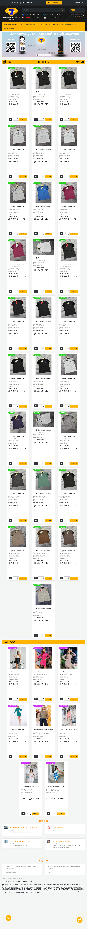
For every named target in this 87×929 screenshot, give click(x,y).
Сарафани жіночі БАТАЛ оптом (56, 786)
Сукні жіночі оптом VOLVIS (69, 729)
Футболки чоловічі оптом (18, 92)
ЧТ (77, 15)
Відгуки (43, 861)
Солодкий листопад (58, 827)
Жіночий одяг (15, 24)
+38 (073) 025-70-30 (34, 14)
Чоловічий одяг (8, 24)
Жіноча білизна (24, 24)
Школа (62, 24)
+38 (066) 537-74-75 (34, 17)
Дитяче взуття (56, 24)
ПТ (79, 15)
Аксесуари (67, 24)
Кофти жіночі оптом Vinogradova (43, 729)
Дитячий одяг (31, 24)
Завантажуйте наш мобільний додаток (20, 841)
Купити (23, 119)
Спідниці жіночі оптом (18, 672)
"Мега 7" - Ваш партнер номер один (62, 841)
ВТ (73, 15)
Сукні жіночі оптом (43, 672)
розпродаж (9, 642)
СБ (81, 15)
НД (83, 15)
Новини (43, 821)
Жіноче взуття (48, 24)
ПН (72, 15)
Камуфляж (73, 24)
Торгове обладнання (9, 28)
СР (75, 15)
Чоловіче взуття (40, 24)
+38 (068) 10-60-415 (56, 14)
